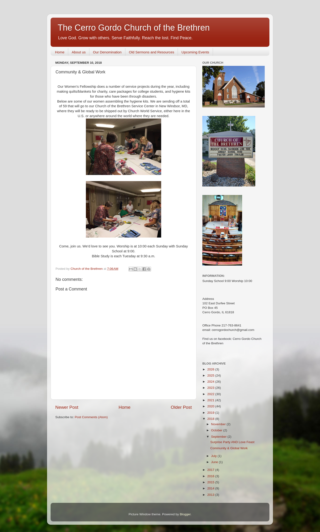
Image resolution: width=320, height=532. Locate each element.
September (219, 436)
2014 (211, 488)
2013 (211, 494)
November (219, 424)
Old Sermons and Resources (151, 52)
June (215, 462)
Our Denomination (107, 52)
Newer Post (66, 407)
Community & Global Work (229, 448)
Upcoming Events (195, 52)
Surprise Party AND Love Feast (232, 442)
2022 (211, 394)
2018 (211, 419)
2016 (211, 476)
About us (79, 52)
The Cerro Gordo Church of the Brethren (134, 27)
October (217, 430)
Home (59, 52)
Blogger (185, 514)
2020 (211, 406)
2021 (211, 400)
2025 (211, 375)
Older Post (181, 407)
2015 (211, 482)
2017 (211, 470)
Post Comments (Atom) (91, 417)
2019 (211, 412)
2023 (211, 387)
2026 (211, 369)
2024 (211, 381)
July (214, 456)
